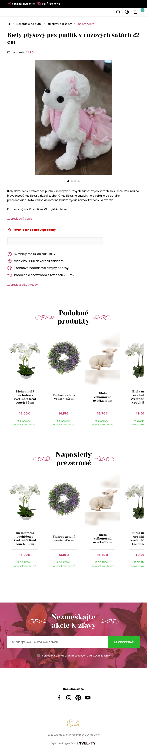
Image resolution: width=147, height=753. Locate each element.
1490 (29, 52)
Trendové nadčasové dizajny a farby (38, 268)
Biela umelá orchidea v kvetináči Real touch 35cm (25, 397)
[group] (26, 382)
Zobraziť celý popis (19, 219)
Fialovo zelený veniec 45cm (63, 397)
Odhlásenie (103, 655)
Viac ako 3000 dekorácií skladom (35, 261)
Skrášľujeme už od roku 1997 (31, 254)
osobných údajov (84, 655)
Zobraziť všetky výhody (22, 285)
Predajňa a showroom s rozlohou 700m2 (40, 275)
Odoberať (124, 642)
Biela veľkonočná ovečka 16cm (102, 397)
